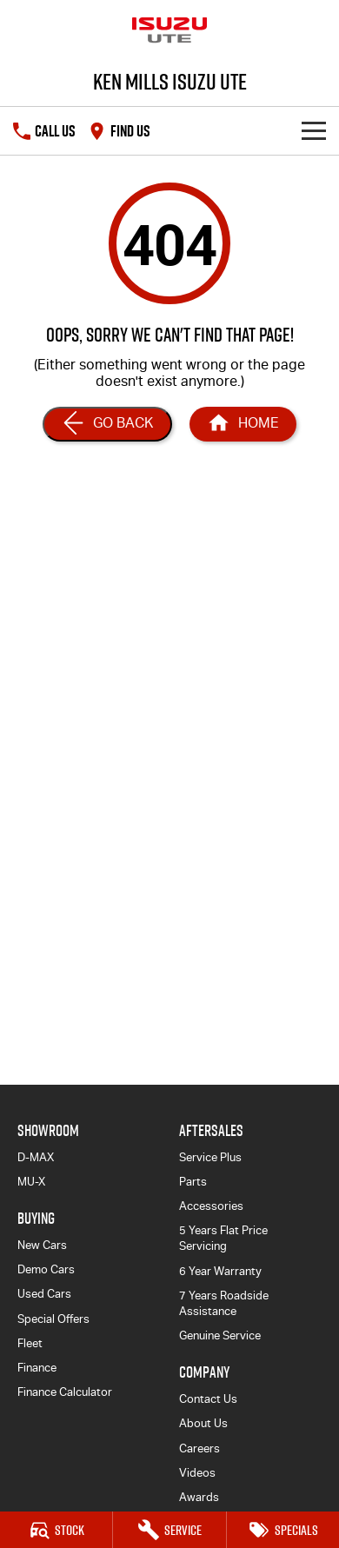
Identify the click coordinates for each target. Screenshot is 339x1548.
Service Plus (210, 1157)
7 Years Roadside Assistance (224, 1303)
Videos (197, 1472)
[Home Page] (242, 424)
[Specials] (283, 1529)
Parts (193, 1181)
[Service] (169, 1529)
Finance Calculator (64, 1392)
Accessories (211, 1205)
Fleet (30, 1343)
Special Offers (53, 1318)
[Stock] (56, 1529)
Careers (199, 1448)
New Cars (42, 1245)
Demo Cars (46, 1269)
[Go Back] (107, 424)
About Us (203, 1423)
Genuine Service (220, 1335)
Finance (36, 1367)
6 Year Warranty (220, 1271)
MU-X (31, 1181)
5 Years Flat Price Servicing (223, 1238)
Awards (199, 1497)
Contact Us (208, 1398)
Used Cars (44, 1293)
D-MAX (35, 1157)
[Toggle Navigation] (314, 131)
